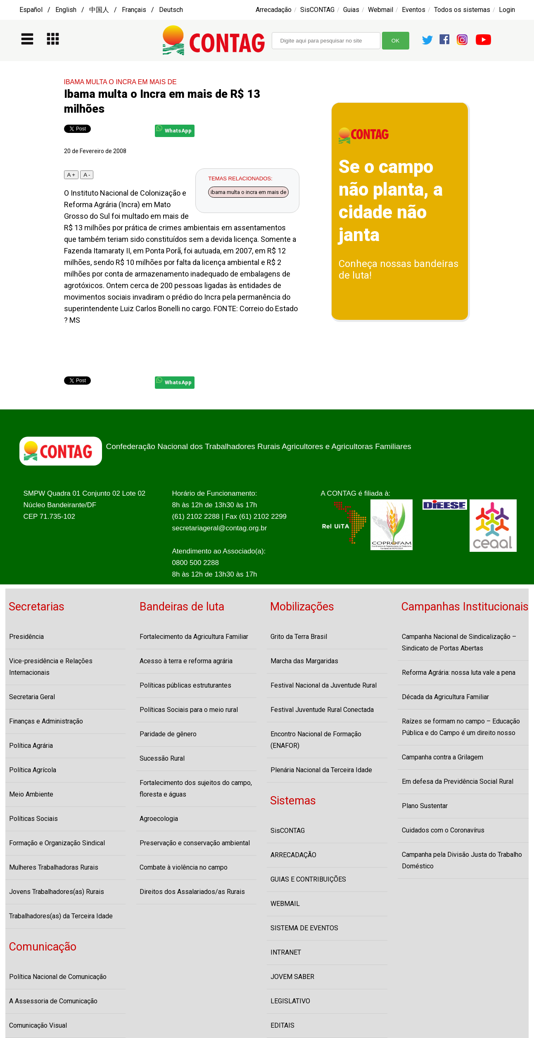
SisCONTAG (317, 10)
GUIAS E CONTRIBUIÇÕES (308, 879)
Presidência (26, 637)
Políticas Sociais (33, 819)
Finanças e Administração (46, 721)
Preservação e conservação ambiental (195, 843)
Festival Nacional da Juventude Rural (324, 685)
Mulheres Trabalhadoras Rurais (53, 867)
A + (71, 175)
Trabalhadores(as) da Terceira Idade (61, 916)
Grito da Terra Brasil (299, 637)
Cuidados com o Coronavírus (443, 830)
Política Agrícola (32, 770)
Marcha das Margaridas (304, 661)
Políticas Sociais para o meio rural (189, 710)
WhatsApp (174, 129)
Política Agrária (31, 746)
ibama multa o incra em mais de (248, 192)
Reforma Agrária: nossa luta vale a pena (458, 672)
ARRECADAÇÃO (293, 855)
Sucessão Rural (162, 758)
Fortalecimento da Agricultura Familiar (194, 637)
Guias (351, 10)
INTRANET (286, 952)
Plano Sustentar (425, 806)
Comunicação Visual (38, 1025)
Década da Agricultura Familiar (445, 697)
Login (507, 10)
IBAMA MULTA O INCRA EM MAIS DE (120, 81)
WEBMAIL (285, 904)
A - (86, 175)
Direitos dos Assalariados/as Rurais (192, 892)
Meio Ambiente (31, 794)
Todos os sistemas (462, 10)
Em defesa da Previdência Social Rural (457, 781)
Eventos (413, 10)
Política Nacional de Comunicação (58, 977)
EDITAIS (282, 1025)
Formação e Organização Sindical (57, 843)
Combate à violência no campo (184, 867)
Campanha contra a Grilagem (442, 757)
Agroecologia (159, 819)
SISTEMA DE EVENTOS (304, 928)
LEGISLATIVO (290, 1001)
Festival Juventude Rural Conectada (322, 710)
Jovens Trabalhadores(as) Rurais (56, 892)
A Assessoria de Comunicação (53, 1001)
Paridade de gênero (168, 734)
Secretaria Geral (32, 697)
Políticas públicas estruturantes (185, 685)
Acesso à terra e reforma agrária (186, 661)
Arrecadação (274, 10)
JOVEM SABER (292, 977)
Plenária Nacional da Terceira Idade (321, 770)
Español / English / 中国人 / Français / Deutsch (101, 10)
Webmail (380, 10)
